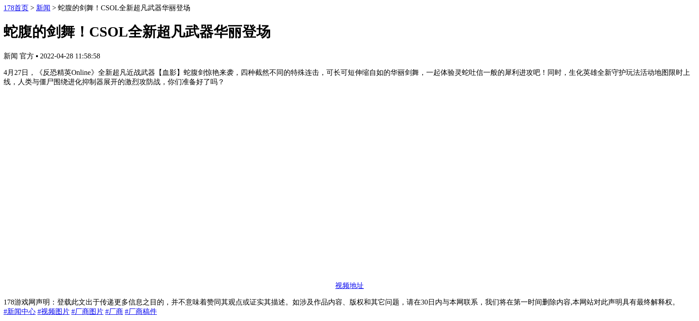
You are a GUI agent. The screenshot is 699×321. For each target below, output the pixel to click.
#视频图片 (53, 311)
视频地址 (349, 285)
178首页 (16, 8)
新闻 (43, 8)
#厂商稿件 (141, 311)
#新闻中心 (20, 311)
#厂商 (114, 311)
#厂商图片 (87, 311)
